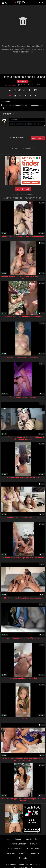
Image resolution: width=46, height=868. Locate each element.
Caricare (18, 839)
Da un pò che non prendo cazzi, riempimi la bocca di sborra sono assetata (23, 438)
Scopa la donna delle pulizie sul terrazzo (23, 477)
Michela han (23, 718)
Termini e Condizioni (17, 844)
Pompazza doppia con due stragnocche (23, 517)
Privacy (33, 844)
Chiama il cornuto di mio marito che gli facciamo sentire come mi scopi (23, 759)
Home (8, 839)
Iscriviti (29, 839)
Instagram (23, 853)
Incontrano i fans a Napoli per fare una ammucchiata (23, 236)
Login (37, 839)
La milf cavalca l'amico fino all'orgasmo (23, 638)
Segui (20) (22, 81)
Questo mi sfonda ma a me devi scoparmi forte (23, 317)
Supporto (23, 858)
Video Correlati (23, 189)
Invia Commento (38, 138)
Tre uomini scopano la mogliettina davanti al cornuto (23, 558)
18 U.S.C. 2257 (32, 849)
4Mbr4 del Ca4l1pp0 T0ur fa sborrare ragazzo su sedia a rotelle (23, 800)
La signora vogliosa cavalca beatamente (23, 357)
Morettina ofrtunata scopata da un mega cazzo (23, 598)
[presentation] (27, 131)
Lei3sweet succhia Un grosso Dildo (23, 678)
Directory (11, 853)
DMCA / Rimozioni (14, 849)
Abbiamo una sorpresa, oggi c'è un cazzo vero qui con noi (23, 277)
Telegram (35, 853)
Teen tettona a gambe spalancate (23, 397)
